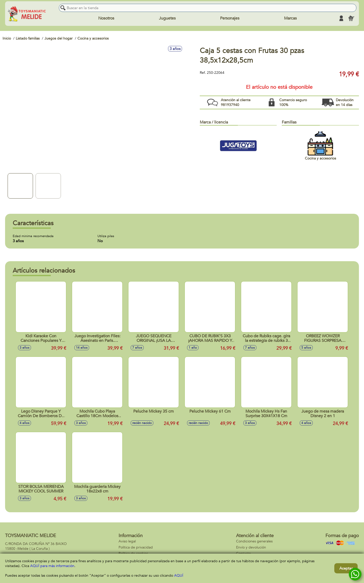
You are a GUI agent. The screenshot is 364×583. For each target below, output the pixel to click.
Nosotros (106, 18)
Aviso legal (127, 541)
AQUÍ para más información (52, 565)
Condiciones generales (254, 541)
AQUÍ (178, 575)
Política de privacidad (136, 547)
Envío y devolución (251, 547)
